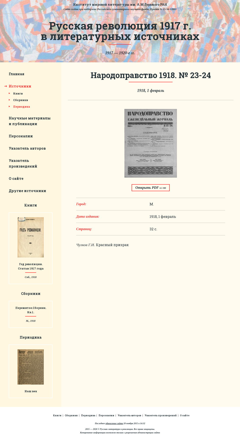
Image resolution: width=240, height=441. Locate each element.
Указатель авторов (27, 148)
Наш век (31, 391)
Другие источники (27, 190)
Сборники (20, 100)
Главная (16, 74)
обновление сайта (114, 423)
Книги (18, 93)
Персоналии (21, 136)
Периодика (21, 106)
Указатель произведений (161, 415)
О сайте (16, 178)
